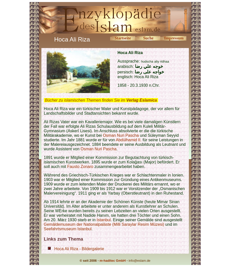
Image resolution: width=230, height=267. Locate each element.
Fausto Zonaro (80, 166)
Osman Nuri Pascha (121, 135)
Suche (148, 38)
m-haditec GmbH (113, 260)
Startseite (123, 38)
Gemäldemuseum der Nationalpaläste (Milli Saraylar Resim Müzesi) (104, 224)
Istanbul (104, 220)
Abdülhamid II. (128, 140)
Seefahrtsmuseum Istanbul (68, 229)
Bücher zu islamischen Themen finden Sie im (101, 100)
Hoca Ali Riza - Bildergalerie (79, 249)
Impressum (174, 38)
